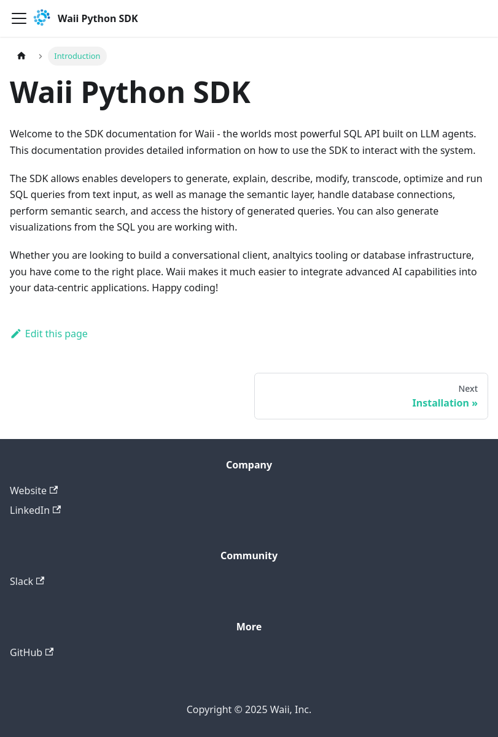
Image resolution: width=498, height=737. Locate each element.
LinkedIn (35, 510)
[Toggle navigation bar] (19, 18)
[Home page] (21, 56)
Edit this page (49, 333)
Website (34, 490)
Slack (27, 581)
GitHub (31, 652)
